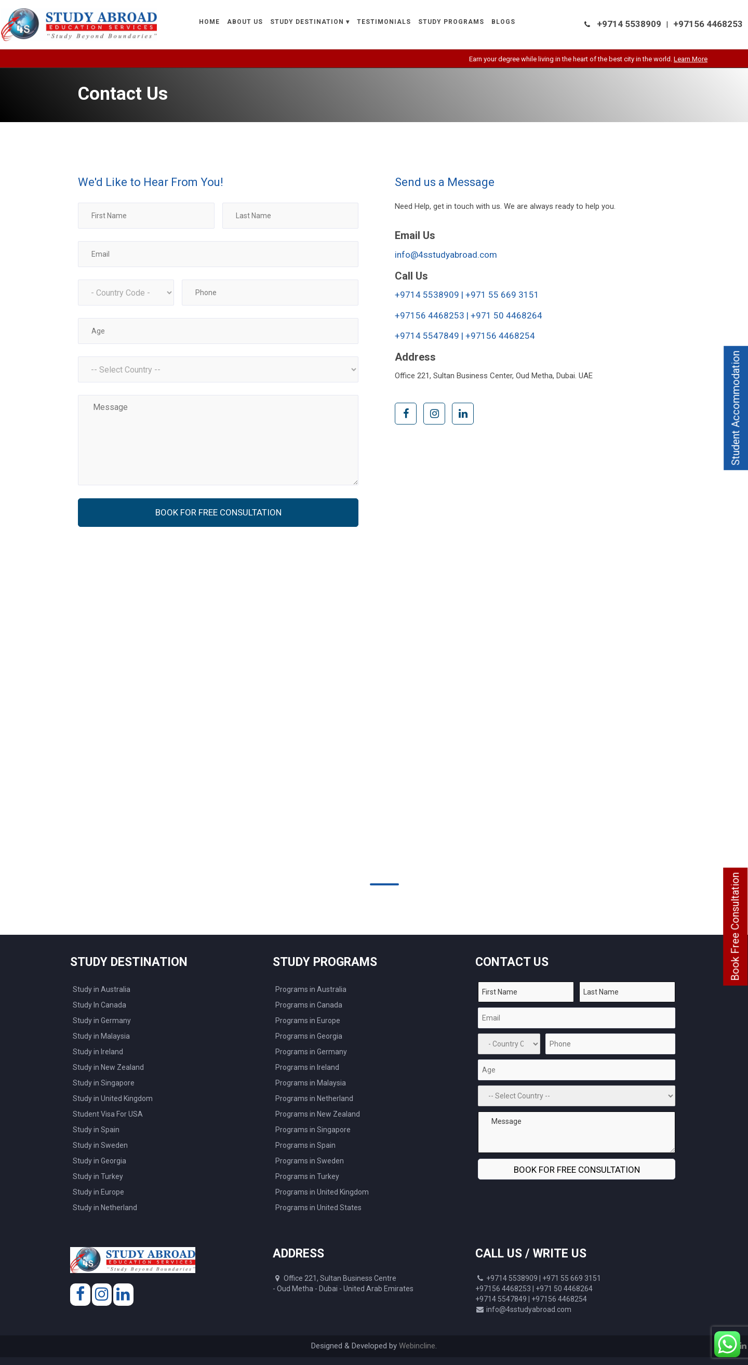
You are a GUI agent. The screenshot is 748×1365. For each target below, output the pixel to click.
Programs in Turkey (307, 1176)
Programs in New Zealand (317, 1114)
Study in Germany (102, 1020)
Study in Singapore (104, 1083)
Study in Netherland (105, 1207)
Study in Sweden (100, 1145)
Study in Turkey (98, 1176)
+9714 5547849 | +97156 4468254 (465, 335)
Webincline (417, 1345)
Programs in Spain (305, 1145)
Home (209, 21)
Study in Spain (96, 1129)
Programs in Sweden (309, 1161)
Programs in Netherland (314, 1098)
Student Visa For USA (108, 1114)
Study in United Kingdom (113, 1098)
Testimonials (384, 21)
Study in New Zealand (108, 1067)
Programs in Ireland (307, 1067)
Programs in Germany (311, 1052)
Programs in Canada (308, 1005)
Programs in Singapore (313, 1129)
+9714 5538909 (629, 24)
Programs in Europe (307, 1020)
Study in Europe (98, 1192)
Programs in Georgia (308, 1036)
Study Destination (307, 21)
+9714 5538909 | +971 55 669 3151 (467, 294)
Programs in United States (318, 1207)
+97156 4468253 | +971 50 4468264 (468, 315)
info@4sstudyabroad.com (446, 254)
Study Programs (451, 21)
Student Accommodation (735, 408)
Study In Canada (99, 1005)
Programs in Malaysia (310, 1083)
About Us (245, 21)
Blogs (503, 21)
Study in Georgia (99, 1161)
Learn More (711, 59)
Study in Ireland (98, 1052)
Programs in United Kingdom (322, 1192)
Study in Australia (101, 989)
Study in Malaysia (101, 1036)
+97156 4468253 (708, 24)
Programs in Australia (310, 989)
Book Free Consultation (735, 926)
